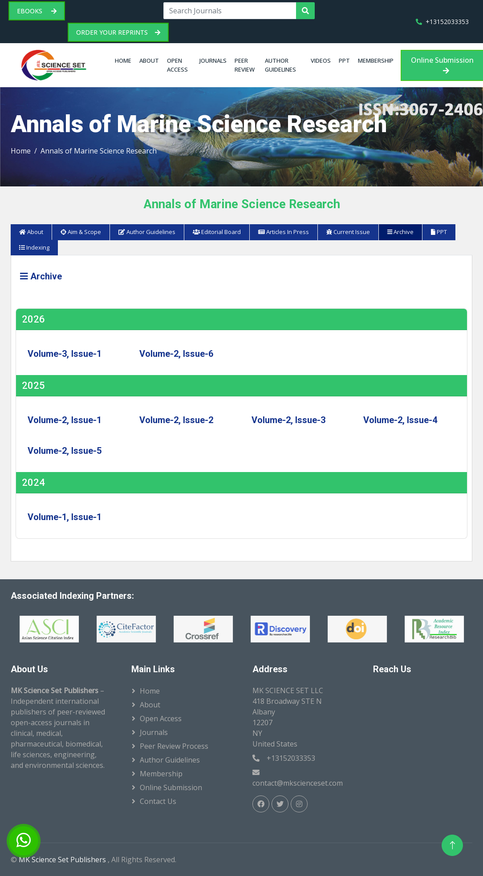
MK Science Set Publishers (63, 859)
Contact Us (158, 801)
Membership (376, 61)
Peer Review (245, 65)
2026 (33, 319)
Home (123, 61)
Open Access (177, 65)
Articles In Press (283, 232)
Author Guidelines (280, 65)
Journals (213, 61)
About (149, 61)
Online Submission (442, 64)
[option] (81, 629)
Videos (321, 61)
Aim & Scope (81, 232)
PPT (344, 61)
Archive (400, 232)
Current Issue (348, 232)
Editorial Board (217, 232)
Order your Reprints (118, 32)
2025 (33, 385)
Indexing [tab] (34, 247)
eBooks (37, 11)
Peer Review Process (174, 746)
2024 (33, 482)
